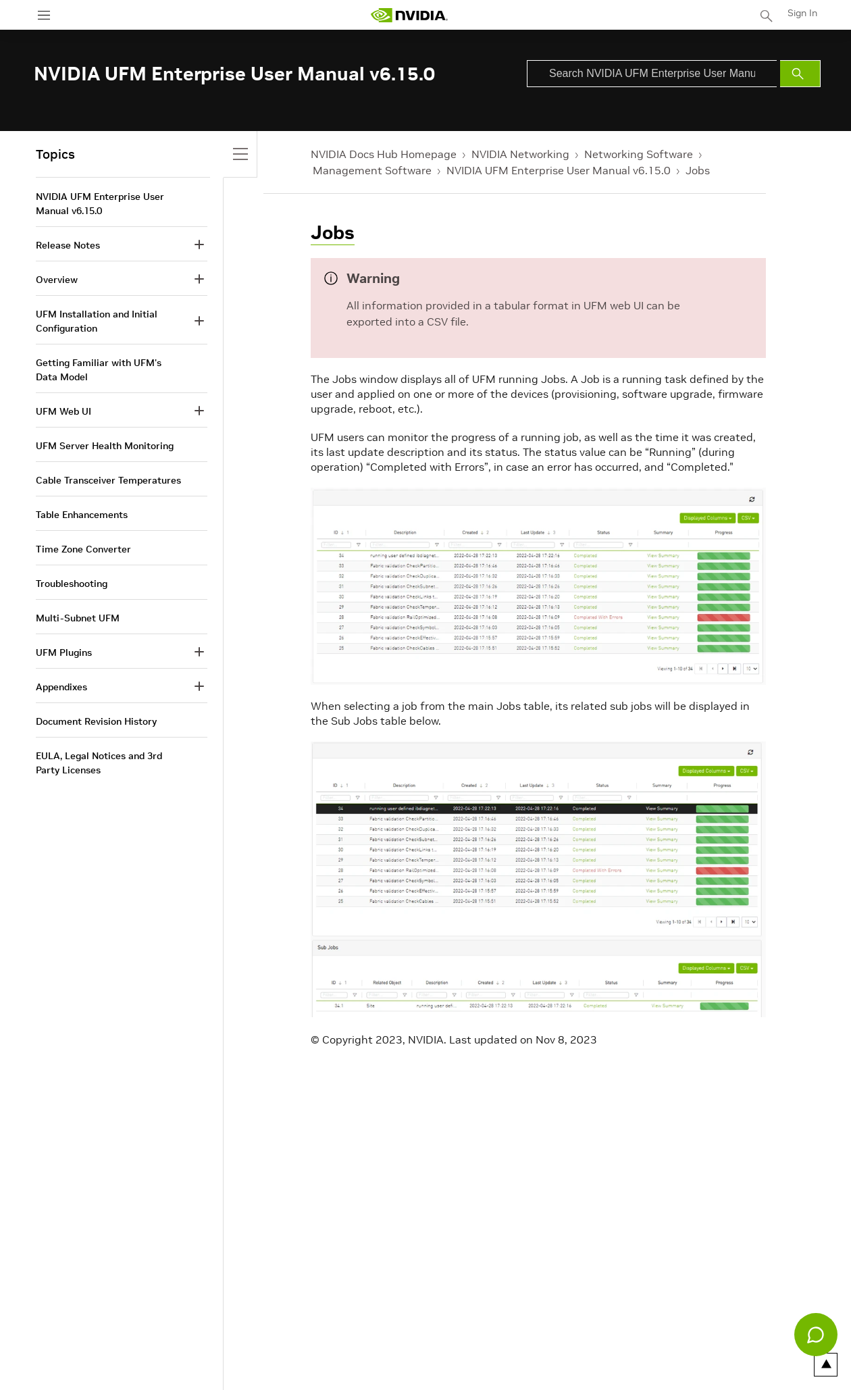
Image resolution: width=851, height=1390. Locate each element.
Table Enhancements (82, 515)
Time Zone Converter (83, 549)
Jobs (698, 170)
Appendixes (61, 687)
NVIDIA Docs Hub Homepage (384, 154)
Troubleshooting (71, 583)
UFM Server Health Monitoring (105, 446)
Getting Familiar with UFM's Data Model (98, 370)
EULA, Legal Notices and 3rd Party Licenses (99, 763)
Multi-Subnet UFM (78, 618)
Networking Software (638, 154)
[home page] (409, 15)
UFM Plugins (64, 652)
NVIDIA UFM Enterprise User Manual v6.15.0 (558, 170)
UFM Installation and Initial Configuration (96, 321)
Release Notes (68, 245)
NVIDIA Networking (520, 154)
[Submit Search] (800, 73)
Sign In (802, 13)
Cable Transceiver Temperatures (108, 480)
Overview (57, 280)
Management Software (372, 170)
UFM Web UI (63, 411)
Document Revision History (96, 721)
